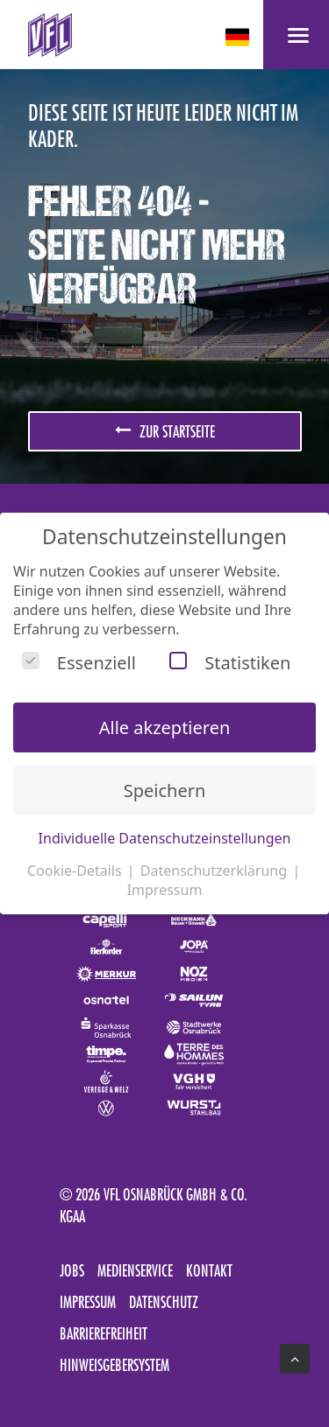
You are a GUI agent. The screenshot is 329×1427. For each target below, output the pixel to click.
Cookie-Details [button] (76, 870)
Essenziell (79, 663)
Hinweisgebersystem (114, 1365)
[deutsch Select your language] (239, 37)
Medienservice (135, 1270)
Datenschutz (163, 1302)
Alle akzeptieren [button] (165, 727)
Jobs (72, 1270)
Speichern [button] (165, 790)
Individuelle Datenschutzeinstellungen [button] (165, 838)
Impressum (88, 1302)
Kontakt (209, 1270)
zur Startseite (165, 431)
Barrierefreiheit (103, 1333)
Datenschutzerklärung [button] (215, 870)
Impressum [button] (165, 889)
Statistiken (229, 663)
